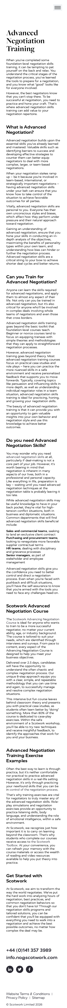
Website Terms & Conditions (28, 994)
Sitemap (38, 998)
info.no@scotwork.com (32, 957)
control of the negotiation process (33, 789)
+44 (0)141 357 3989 (28, 950)
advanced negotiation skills (25, 457)
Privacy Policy (17, 998)
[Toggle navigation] (57, 7)
